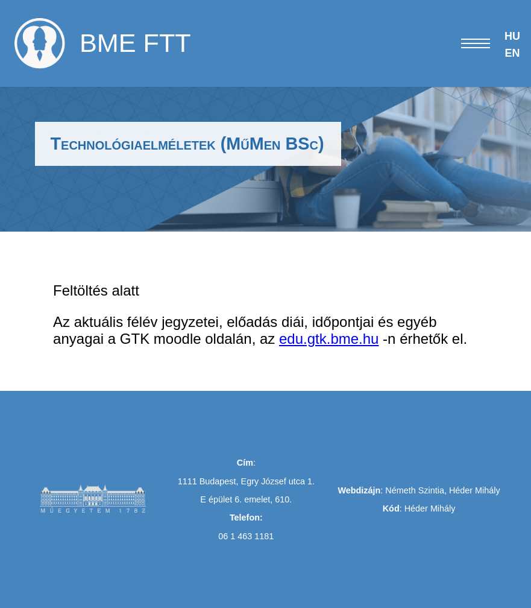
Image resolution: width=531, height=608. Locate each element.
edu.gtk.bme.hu (329, 339)
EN (512, 53)
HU (512, 36)
